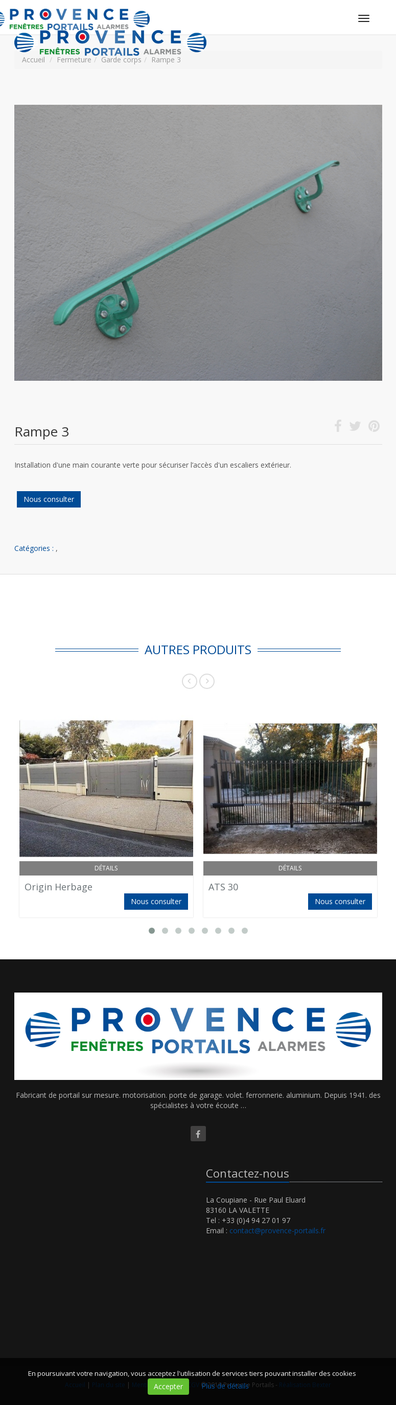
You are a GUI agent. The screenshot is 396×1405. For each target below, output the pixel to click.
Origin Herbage (58, 887)
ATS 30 (223, 887)
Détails (106, 868)
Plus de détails (225, 1386)
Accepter (168, 1386)
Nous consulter (49, 499)
